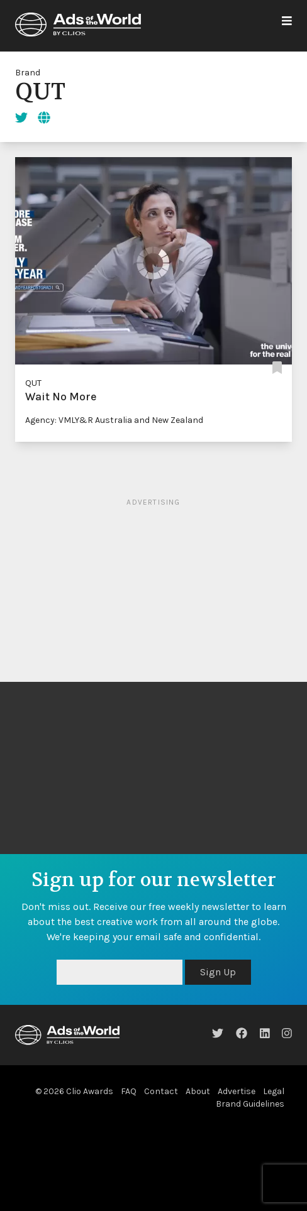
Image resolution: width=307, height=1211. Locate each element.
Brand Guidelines (250, 1104)
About (198, 1091)
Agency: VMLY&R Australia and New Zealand (114, 420)
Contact (161, 1091)
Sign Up (218, 972)
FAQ (129, 1091)
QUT (33, 383)
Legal (273, 1091)
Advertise (236, 1091)
